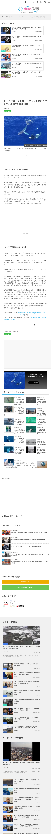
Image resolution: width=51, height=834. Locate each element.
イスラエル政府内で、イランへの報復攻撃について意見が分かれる (43, 661)
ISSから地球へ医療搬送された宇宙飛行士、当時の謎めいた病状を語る (28, 512)
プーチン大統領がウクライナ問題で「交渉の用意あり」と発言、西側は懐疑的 (43, 611)
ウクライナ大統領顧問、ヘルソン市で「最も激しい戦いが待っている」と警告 (18, 646)
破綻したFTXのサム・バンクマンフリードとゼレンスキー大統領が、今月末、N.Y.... (43, 637)
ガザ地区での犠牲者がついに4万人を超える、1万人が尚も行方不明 (43, 706)
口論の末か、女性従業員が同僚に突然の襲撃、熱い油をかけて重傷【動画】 (29, 505)
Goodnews (29, 50)
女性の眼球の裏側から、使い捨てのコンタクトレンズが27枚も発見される (17, 39)
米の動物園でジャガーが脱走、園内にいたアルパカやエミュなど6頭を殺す (28, 745)
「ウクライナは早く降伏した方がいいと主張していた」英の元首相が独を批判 (43, 620)
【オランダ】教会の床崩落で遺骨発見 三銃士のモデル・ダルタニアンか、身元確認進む (30, 528)
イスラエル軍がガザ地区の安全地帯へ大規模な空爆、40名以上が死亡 (44, 30)
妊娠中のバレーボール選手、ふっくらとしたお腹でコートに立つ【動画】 (44, 39)
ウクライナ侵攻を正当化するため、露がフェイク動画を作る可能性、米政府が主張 (17, 30)
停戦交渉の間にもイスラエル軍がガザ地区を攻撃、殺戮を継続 (18, 706)
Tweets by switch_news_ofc (25, 769)
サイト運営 (20, 825)
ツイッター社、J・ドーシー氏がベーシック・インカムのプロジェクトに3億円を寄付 (30, 724)
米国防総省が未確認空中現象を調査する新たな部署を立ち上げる (26, 738)
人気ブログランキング (7, 581)
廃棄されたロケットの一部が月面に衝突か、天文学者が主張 (25, 753)
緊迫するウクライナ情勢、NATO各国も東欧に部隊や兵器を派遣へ (43, 628)
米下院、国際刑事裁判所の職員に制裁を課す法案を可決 (43, 670)
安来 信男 (41, 52)
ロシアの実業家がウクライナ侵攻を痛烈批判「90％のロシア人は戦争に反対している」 (43, 646)
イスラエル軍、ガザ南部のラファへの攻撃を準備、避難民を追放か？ (13, 676)
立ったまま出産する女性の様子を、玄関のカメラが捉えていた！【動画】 (44, 48)
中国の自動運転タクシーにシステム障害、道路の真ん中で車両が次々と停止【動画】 (29, 535)
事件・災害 (3, 41)
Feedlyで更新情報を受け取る (25, 561)
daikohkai (41, 34)
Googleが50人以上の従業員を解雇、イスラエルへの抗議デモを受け (43, 688)
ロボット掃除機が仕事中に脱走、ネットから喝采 (31, 438)
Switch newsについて (10, 825)
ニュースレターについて (19, 826)
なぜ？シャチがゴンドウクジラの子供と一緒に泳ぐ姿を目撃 (41, 416)
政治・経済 (3, 32)
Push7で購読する (25, 555)
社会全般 (29, 32)
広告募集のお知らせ (32, 826)
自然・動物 (7, 84)
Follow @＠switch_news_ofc (36, 773)
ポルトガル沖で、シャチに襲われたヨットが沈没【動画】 (19, 396)
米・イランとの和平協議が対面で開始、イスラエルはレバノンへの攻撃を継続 (18, 697)
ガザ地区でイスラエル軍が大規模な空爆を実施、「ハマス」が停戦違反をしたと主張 (43, 697)
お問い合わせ (43, 825)
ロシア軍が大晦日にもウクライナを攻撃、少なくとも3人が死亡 (43, 601)
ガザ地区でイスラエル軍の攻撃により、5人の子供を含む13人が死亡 (27, 731)
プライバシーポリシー (31, 825)
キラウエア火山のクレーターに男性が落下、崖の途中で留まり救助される (17, 48)
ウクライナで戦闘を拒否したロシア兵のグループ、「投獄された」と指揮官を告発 (13, 616)
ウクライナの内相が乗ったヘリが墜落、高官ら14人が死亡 (18, 637)
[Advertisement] (25, 65)
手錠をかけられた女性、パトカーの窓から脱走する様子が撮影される (28, 520)
